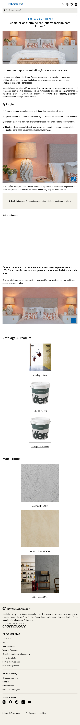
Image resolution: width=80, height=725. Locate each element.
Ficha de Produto (40, 411)
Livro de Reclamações (11, 689)
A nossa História (9, 646)
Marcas (5, 642)
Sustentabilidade (9, 658)
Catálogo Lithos (40, 375)
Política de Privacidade (11, 662)
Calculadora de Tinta (10, 678)
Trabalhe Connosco (10, 650)
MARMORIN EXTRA (40, 506)
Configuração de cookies (36, 713)
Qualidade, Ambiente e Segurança (16, 654)
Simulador (6, 682)
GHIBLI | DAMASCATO (40, 551)
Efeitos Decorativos (40, 597)
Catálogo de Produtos (40, 447)
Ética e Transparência (11, 666)
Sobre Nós (7, 638)
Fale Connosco (8, 685)
